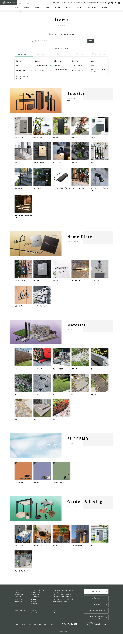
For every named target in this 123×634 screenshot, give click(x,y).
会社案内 (65, 2)
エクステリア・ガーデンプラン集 (63, 599)
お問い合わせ (101, 2)
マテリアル (57, 612)
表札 (55, 610)
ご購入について (91, 7)
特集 (47, 7)
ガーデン (34, 612)
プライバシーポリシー (27, 624)
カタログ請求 (35, 597)
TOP (15, 11)
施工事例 (57, 7)
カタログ (68, 7)
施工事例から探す (20, 594)
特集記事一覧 (18, 601)
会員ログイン (37, 624)
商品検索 (26, 7)
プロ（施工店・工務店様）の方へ (76, 2)
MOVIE (79, 7)
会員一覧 (33, 601)
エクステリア (36, 610)
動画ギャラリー (19, 597)
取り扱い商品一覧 (20, 610)
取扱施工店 (105, 7)
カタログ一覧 (18, 599)
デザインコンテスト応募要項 (62, 594)
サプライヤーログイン (50, 624)
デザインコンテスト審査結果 (62, 597)
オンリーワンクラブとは (56, 2)
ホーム (16, 7)
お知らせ (33, 599)
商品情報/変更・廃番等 (60, 601)
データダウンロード (60, 592)
